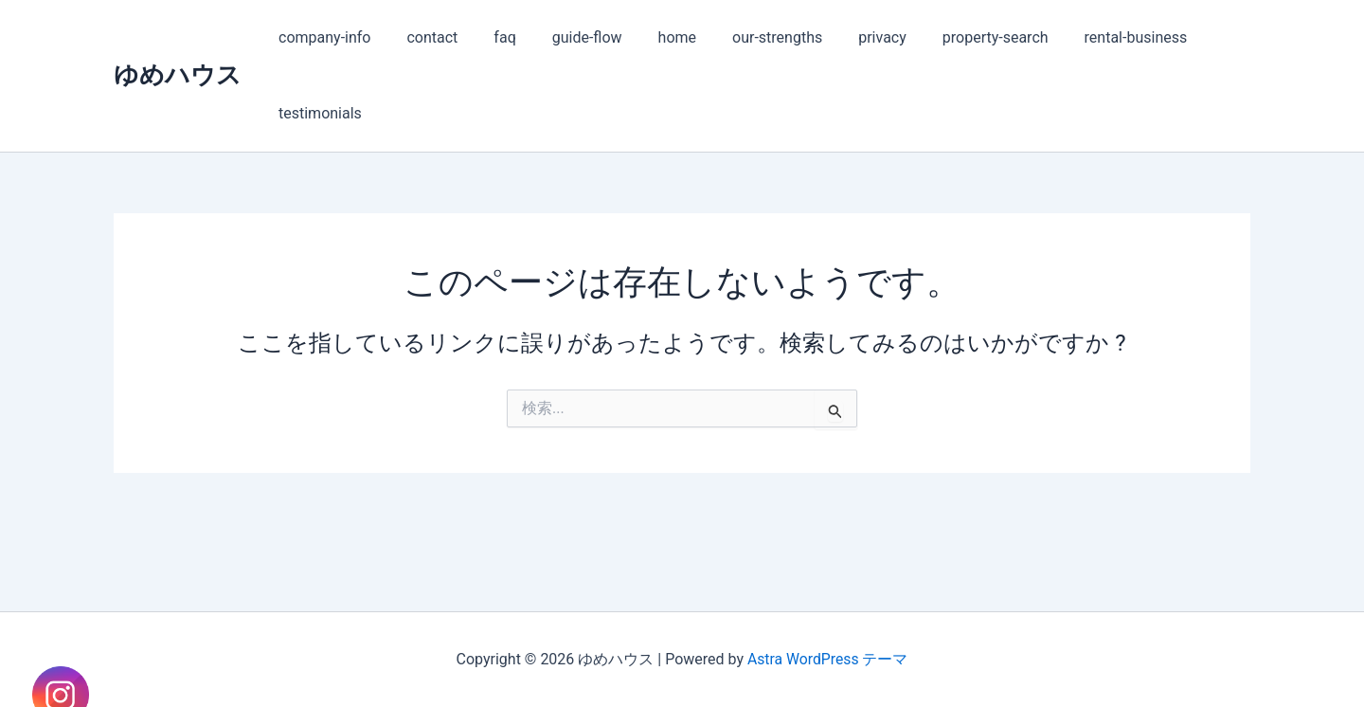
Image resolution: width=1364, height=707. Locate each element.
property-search (953, 37)
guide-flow (567, 37)
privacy (845, 37)
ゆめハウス (178, 75)
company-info (322, 37)
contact (423, 37)
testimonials (317, 113)
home (652, 37)
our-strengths (746, 37)
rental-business (1088, 37)
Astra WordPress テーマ (827, 659)
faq (490, 37)
